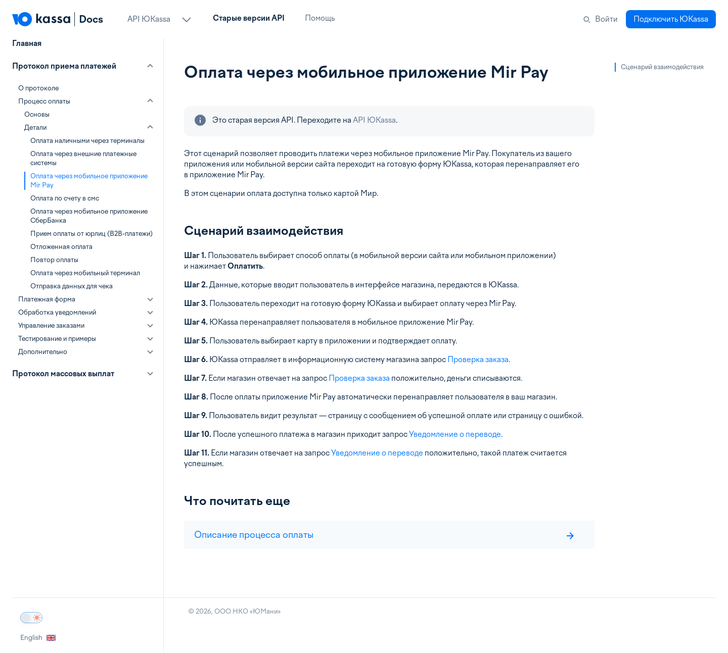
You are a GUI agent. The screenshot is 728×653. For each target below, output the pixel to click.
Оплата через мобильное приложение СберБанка (89, 216)
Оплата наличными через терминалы (87, 140)
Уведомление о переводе (455, 434)
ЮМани (265, 611)
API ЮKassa (374, 120)
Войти (606, 19)
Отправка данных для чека (71, 286)
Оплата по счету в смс (64, 198)
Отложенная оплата (61, 246)
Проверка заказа (478, 359)
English (38, 637)
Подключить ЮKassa (670, 19)
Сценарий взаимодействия (662, 67)
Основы (37, 114)
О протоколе (38, 88)
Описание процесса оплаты (384, 534)
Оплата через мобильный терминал (85, 273)
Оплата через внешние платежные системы (83, 158)
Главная (26, 43)
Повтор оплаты (54, 260)
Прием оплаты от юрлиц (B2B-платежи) (91, 233)
